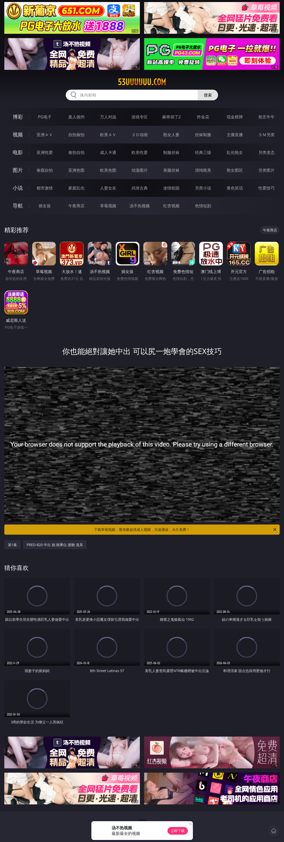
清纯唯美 (203, 170)
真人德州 (76, 117)
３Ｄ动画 (139, 134)
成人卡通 (108, 152)
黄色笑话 (235, 188)
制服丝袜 (171, 152)
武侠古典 (139, 188)
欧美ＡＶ (108, 134)
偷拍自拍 (76, 152)
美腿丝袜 (171, 170)
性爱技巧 (266, 188)
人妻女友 (108, 188)
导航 (18, 205)
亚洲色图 (76, 170)
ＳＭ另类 (266, 134)
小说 (18, 187)
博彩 (18, 116)
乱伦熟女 (235, 152)
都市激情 (45, 188)
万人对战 (108, 117)
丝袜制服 (203, 134)
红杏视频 (171, 206)
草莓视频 (108, 206)
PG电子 (44, 117)
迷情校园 (171, 188)
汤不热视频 (139, 206)
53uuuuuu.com (142, 82)
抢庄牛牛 (266, 117)
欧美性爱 (139, 152)
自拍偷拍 (76, 134)
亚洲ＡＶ (45, 134)
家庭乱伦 (76, 188)
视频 (18, 134)
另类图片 (266, 170)
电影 (18, 152)
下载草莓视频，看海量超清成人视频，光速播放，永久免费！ (185, 530)
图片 (18, 170)
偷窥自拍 (45, 170)
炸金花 (203, 117)
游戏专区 (139, 117)
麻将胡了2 (171, 117)
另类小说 (203, 188)
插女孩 (45, 206)
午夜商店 (76, 206)
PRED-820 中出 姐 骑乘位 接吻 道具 (55, 544)
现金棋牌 (235, 117)
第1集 (12, 544)
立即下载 (178, 830)
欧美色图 (108, 170)
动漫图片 (139, 170)
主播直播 (235, 134)
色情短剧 (203, 206)
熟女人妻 (171, 134)
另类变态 (266, 152)
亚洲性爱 (45, 152)
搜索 (208, 95)
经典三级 (203, 152)
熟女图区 (235, 170)
